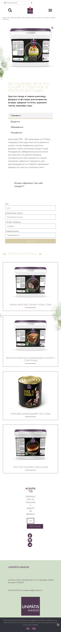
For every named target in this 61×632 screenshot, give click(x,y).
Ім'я (6, 204)
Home (5, 17)
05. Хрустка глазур (14, 17)
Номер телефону (13, 222)
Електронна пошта (14, 213)
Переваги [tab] (16, 116)
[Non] (58, 625)
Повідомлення (12, 231)
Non (34, 628)
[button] (18, 2)
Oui (28, 628)
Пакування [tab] (16, 133)
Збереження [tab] (17, 127)
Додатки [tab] (15, 122)
